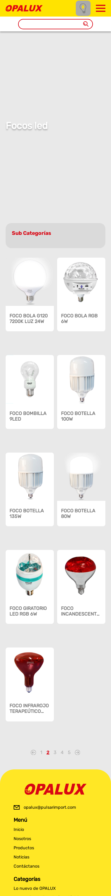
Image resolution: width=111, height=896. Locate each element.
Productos (24, 847)
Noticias (21, 857)
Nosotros (22, 838)
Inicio (19, 829)
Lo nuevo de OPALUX (35, 888)
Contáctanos (26, 866)
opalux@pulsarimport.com (50, 807)
